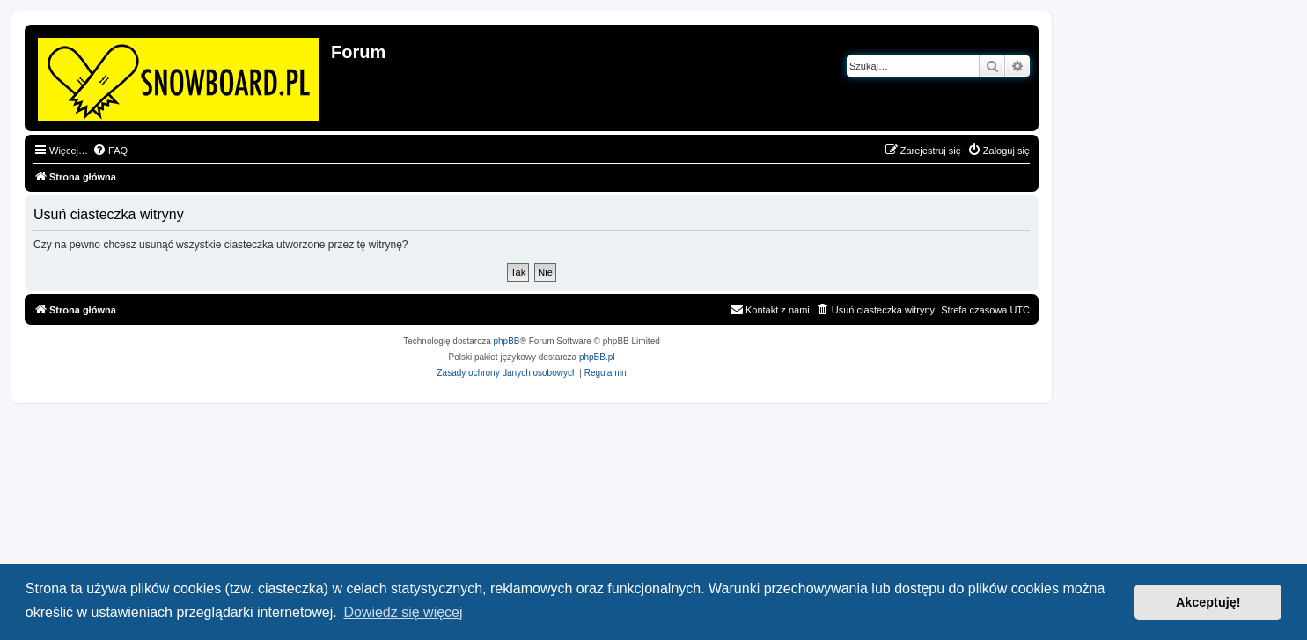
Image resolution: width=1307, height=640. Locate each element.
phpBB (507, 341)
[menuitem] (110, 150)
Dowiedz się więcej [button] (402, 612)
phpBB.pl (597, 357)
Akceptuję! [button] (1208, 602)
